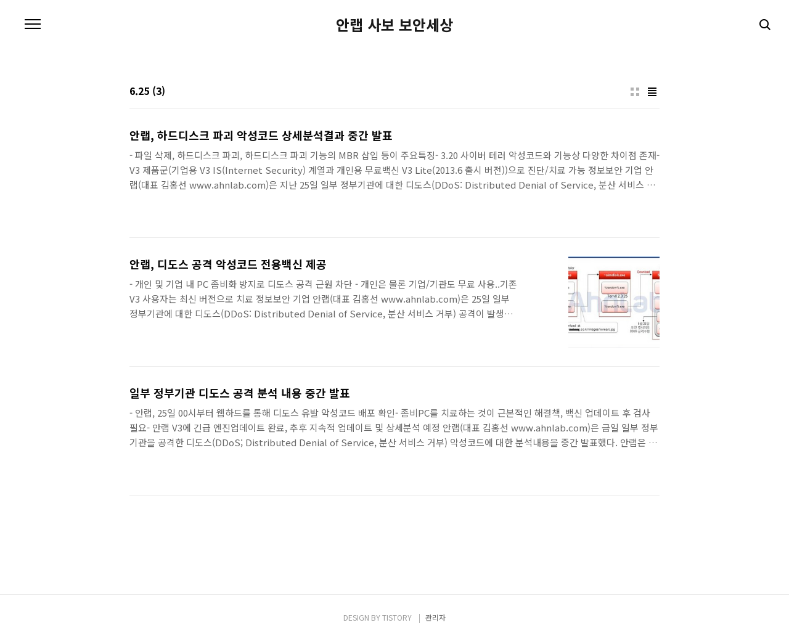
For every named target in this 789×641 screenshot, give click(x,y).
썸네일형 (635, 91)
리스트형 (652, 91)
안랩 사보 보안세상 (394, 24)
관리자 (435, 617)
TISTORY (397, 617)
